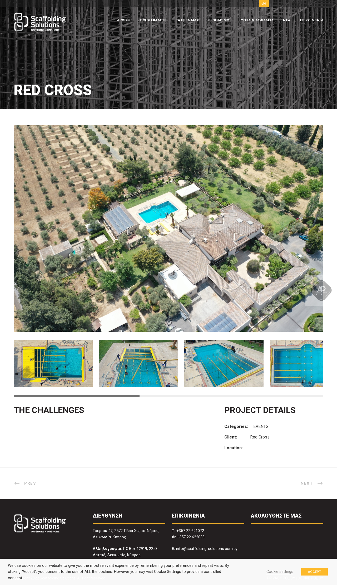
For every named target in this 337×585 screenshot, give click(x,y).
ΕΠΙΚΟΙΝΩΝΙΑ (312, 20)
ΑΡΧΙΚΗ (123, 20)
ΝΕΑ (286, 20)
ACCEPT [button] (314, 572)
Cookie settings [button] (279, 571)
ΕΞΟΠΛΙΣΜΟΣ (219, 20)
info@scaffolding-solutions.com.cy (206, 548)
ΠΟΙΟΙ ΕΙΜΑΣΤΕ (153, 20)
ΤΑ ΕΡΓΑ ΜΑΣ (187, 20)
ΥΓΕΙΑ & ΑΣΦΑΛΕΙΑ (257, 20)
